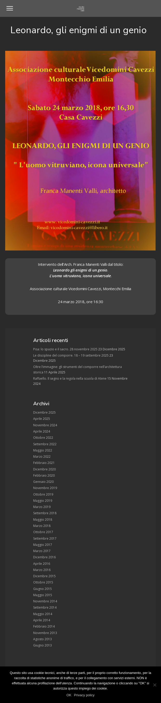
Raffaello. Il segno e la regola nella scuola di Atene (70, 378)
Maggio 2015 (42, 595)
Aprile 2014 (41, 620)
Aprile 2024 (41, 431)
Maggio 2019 (42, 500)
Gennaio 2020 (43, 481)
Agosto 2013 (42, 639)
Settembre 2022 (45, 444)
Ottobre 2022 (43, 437)
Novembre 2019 (45, 488)
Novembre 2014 (45, 601)
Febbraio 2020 (44, 475)
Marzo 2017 (42, 551)
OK (68, 695)
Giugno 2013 (42, 645)
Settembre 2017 (45, 538)
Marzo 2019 (42, 507)
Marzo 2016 (42, 570)
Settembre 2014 (45, 607)
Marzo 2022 (42, 456)
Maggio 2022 (42, 450)
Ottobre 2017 (43, 532)
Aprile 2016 (41, 563)
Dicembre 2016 (44, 557)
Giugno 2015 (42, 589)
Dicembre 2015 (44, 576)
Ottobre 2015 (43, 582)
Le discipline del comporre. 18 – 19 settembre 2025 (71, 355)
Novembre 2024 (45, 425)
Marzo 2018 (42, 526)
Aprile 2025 (41, 418)
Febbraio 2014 (44, 626)
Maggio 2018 (42, 519)
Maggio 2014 (42, 614)
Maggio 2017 (42, 544)
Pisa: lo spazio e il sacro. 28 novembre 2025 (65, 349)
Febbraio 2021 (44, 463)
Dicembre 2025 (44, 412)
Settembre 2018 (45, 513)
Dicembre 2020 (44, 469)
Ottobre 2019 (43, 494)
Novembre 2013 (45, 633)
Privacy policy (84, 695)
